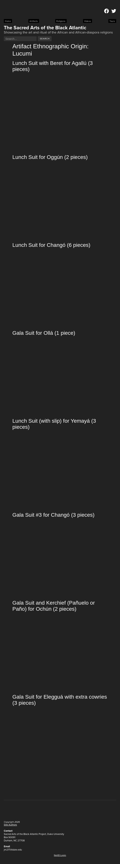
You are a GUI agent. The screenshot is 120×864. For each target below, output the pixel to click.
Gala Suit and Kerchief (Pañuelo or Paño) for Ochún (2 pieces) (53, 606)
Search (45, 38)
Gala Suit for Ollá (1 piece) (43, 333)
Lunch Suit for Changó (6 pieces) (51, 245)
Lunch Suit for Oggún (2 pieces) (50, 157)
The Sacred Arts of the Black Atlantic (45, 27)
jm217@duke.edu (13, 849)
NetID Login (60, 855)
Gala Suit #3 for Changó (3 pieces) (53, 515)
